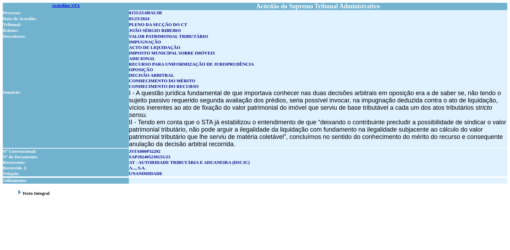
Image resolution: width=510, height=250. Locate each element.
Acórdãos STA (66, 5)
